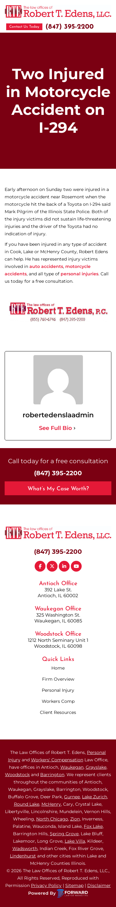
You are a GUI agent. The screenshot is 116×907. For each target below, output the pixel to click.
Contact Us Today (24, 27)
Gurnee (72, 797)
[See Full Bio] (74, 428)
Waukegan (72, 767)
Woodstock (17, 774)
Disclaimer (99, 885)
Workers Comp (58, 701)
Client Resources (58, 712)
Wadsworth (24, 848)
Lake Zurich (94, 797)
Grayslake (96, 767)
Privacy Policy (46, 885)
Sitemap (74, 885)
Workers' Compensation (57, 760)
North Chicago (52, 819)
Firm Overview (58, 679)
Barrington (52, 774)
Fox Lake (93, 826)
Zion (75, 819)
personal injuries (79, 274)
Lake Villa (75, 841)
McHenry (51, 804)
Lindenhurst (23, 856)
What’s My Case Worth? (58, 489)
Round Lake (26, 804)
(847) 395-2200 (69, 26)
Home (58, 668)
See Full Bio (55, 428)
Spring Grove (64, 833)
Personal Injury (58, 690)
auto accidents (46, 266)
